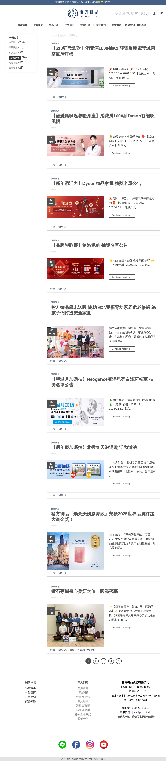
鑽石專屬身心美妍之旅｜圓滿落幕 (84, 591)
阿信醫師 (90, 649)
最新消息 (116, 25)
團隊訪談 (13, 47)
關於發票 (83, 701)
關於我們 (102, 25)
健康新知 (130, 25)
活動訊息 (14, 57)
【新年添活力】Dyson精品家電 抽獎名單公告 (96, 183)
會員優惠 (83, 688)
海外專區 (142, 25)
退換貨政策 (83, 705)
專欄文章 (61, 35)
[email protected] (141, 712)
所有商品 (39, 25)
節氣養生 (13, 67)
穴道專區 (13, 62)
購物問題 (83, 692)
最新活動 (23, 25)
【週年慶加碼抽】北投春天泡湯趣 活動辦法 (94, 447)
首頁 (52, 35)
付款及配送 (83, 696)
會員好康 (86, 25)
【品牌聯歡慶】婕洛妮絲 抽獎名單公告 (89, 245)
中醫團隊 (30, 692)
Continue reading (122, 86)
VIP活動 (81, 649)
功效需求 (70, 25)
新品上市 (55, 25)
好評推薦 (13, 52)
